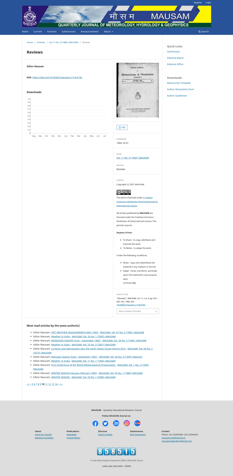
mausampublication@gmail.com (177, 441)
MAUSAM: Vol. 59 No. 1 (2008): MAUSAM (94, 377)
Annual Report (73, 438)
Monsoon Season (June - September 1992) (74, 356)
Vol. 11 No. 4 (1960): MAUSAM (63, 42)
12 (49, 384)
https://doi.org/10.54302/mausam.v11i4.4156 (57, 77)
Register (198, 2)
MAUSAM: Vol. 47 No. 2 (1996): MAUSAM (122, 332)
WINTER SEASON (60, 377)
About (107, 31)
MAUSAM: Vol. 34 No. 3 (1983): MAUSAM (124, 340)
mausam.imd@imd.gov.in (174, 438)
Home (25, 31)
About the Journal (43, 434)
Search (204, 31)
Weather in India (60, 344)
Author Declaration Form (180, 89)
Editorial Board (175, 57)
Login (208, 2)
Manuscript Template (179, 82)
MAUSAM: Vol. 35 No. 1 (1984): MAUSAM (121, 373)
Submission (173, 51)
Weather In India (60, 336)
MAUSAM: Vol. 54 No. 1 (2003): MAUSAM (94, 336)
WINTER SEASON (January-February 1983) (74, 373)
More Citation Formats (130, 311)
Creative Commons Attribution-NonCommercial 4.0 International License (137, 201)
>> (61, 384)
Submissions (69, 31)
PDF (123, 127)
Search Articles (105, 434)
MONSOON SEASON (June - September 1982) (76, 340)
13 (53, 384)
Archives (51, 31)
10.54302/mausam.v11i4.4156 (130, 304)
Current (37, 31)
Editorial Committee (44, 438)
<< (28, 384)
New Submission (138, 434)
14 (56, 384)
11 (46, 384)
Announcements (90, 31)
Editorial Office (175, 64)
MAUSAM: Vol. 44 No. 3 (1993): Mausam (120, 356)
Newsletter (72, 434)
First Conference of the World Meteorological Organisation (83, 364)
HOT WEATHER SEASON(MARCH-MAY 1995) (75, 332)
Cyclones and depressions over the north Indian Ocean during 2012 (88, 348)
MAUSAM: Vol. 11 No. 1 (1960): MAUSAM (94, 360)
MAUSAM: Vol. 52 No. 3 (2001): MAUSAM (94, 344)
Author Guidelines (177, 95)
